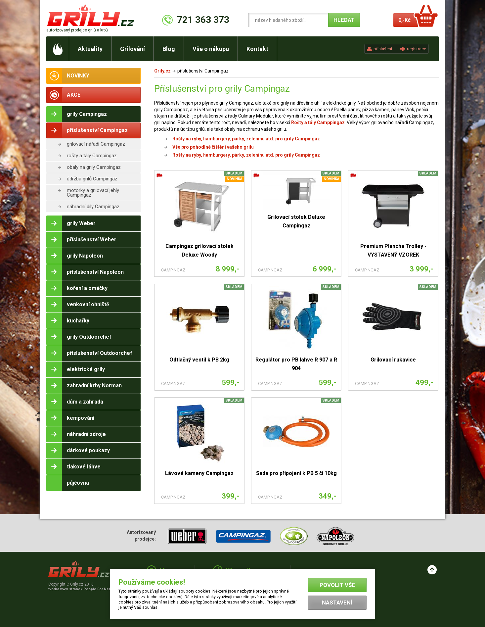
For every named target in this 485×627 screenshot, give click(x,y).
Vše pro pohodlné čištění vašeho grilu (213, 147)
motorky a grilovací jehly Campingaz (93, 192)
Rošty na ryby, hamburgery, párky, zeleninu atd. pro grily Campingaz (246, 138)
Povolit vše (337, 585)
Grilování (132, 48)
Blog (168, 48)
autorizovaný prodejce (77, 30)
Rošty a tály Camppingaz (318, 122)
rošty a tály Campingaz (92, 156)
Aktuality (90, 48)
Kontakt (257, 48)
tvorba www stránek (82, 589)
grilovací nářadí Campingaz (96, 144)
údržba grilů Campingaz (92, 179)
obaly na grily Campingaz (94, 167)
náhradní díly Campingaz (93, 207)
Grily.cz (162, 70)
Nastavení (337, 602)
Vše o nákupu (211, 48)
